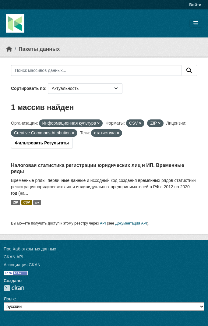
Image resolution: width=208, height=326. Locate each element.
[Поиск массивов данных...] (96, 70)
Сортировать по (28, 88)
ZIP (15, 202)
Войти (195, 4)
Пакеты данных (39, 49)
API (103, 223)
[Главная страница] (9, 49)
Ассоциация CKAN (22, 264)
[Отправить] (189, 70)
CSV (26, 202)
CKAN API (13, 256)
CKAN (14, 288)
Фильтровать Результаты (42, 142)
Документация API (131, 223)
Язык (9, 298)
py (37, 202)
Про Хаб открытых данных (30, 248)
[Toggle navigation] (195, 23)
